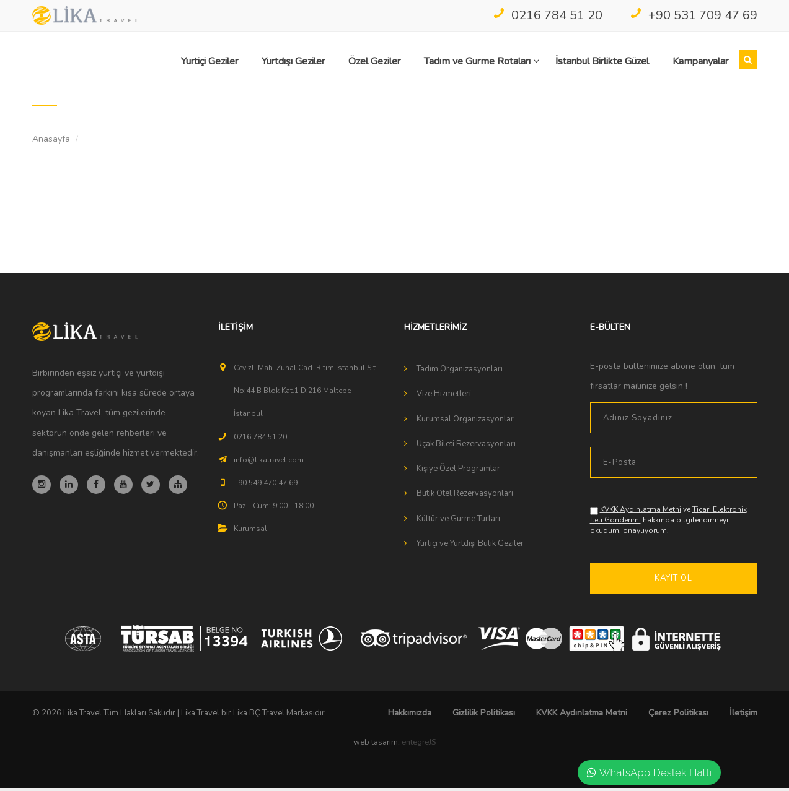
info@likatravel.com (269, 463)
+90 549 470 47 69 (266, 486)
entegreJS (419, 745)
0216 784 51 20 (547, 15)
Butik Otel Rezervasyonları (465, 496)
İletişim (743, 716)
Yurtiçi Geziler (209, 61)
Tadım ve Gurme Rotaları (481, 61)
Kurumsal (250, 532)
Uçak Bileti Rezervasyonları (466, 446)
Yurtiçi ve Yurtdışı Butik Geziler (470, 546)
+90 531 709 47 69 (693, 15)
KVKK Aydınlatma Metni (640, 512)
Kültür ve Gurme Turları (458, 521)
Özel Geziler (374, 61)
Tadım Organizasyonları (460, 372)
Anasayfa (51, 142)
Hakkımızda (409, 716)
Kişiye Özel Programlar (458, 471)
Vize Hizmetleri (444, 396)
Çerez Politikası (678, 716)
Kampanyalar (700, 61)
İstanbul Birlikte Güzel (602, 61)
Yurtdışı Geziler (293, 61)
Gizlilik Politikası (483, 716)
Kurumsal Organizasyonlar (465, 422)
